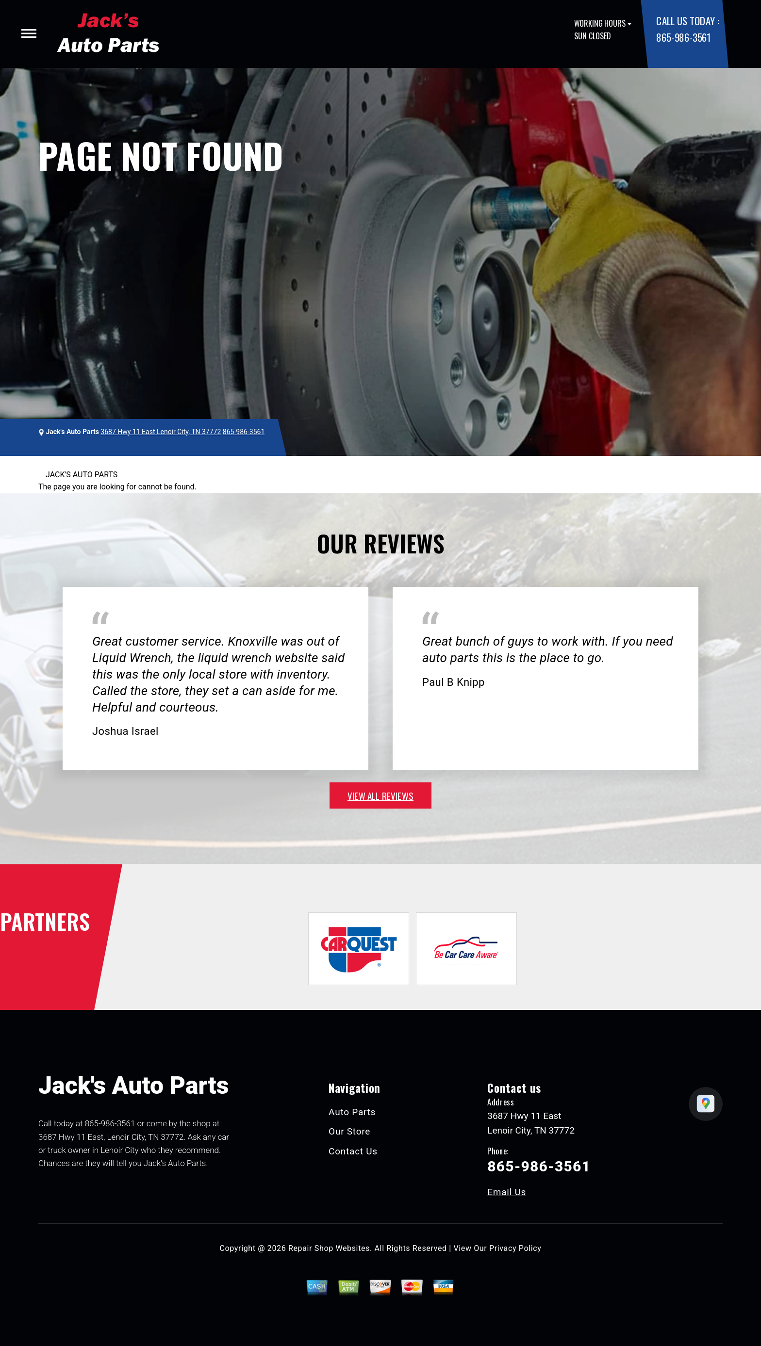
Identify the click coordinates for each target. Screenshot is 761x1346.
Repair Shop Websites (329, 1248)
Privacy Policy (515, 1248)
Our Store (349, 1131)
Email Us (506, 1192)
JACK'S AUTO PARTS (81, 474)
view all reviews (380, 795)
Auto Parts (352, 1112)
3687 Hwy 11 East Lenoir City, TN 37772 (160, 432)
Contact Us (353, 1151)
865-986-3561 (683, 37)
